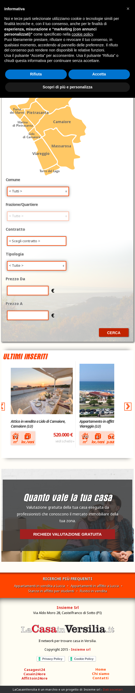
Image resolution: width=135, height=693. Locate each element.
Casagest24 (34, 669)
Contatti (100, 677)
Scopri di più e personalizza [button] (67, 87)
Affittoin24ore (34, 678)
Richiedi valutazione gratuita (67, 534)
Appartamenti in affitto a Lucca (95, 586)
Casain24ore (34, 673)
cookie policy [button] (82, 34)
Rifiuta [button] (36, 74)
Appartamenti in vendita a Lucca (39, 586)
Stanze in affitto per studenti (51, 591)
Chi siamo (100, 673)
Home (100, 669)
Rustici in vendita (93, 591)
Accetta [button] (99, 74)
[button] (128, 8)
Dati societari (113, 689)
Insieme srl (81, 649)
